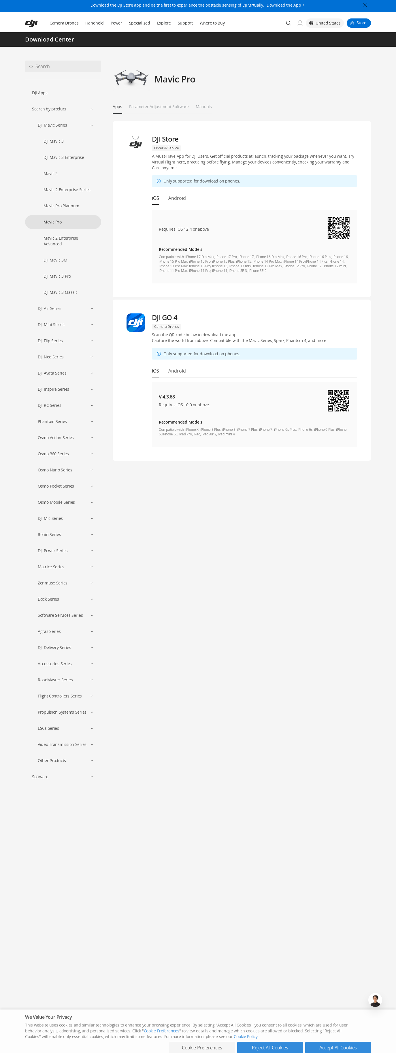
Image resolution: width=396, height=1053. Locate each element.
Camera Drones (64, 23)
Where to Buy (212, 23)
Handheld (94, 23)
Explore (164, 23)
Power (116, 23)
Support (185, 23)
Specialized (139, 23)
